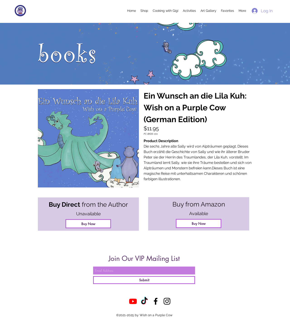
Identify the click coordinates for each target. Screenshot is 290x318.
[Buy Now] (198, 223)
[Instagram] (167, 301)
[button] (144, 10)
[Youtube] (133, 301)
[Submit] (144, 280)
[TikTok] (144, 301)
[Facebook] (155, 301)
